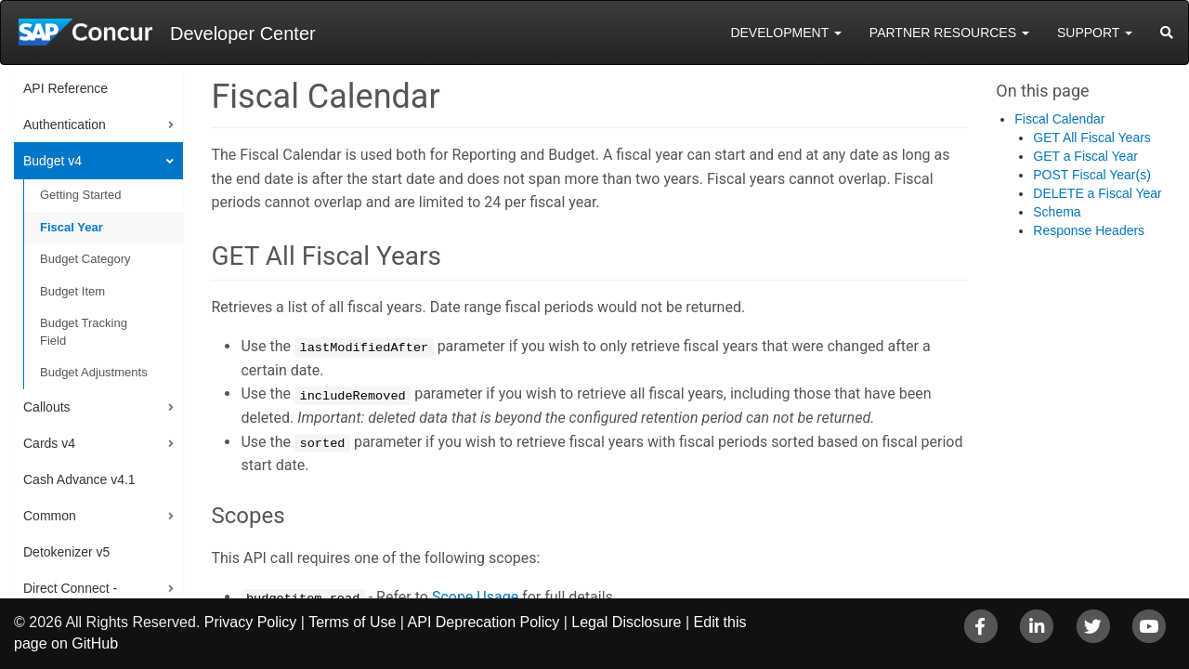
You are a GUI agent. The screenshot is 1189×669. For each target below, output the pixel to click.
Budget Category (85, 259)
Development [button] (785, 32)
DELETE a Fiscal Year (1097, 193)
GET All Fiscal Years (1092, 137)
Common (49, 515)
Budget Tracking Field (83, 332)
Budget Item (72, 291)
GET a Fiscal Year (1085, 156)
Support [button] (1094, 32)
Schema (1056, 211)
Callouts (47, 407)
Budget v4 (52, 160)
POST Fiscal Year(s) (1092, 174)
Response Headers (1088, 230)
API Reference (65, 88)
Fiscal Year (71, 227)
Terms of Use (352, 622)
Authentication (64, 124)
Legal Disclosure (626, 622)
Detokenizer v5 (66, 551)
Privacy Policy (250, 622)
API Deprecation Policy (484, 622)
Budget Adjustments (94, 372)
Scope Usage (475, 597)
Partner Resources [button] (949, 32)
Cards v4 (49, 443)
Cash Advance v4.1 (79, 479)
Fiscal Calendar (1059, 119)
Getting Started (80, 195)
